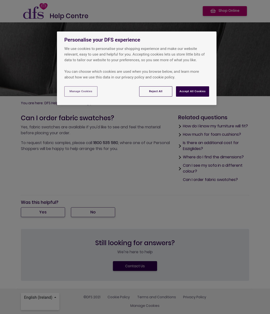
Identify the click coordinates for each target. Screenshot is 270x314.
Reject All (155, 91)
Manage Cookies (80, 91)
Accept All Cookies (192, 91)
